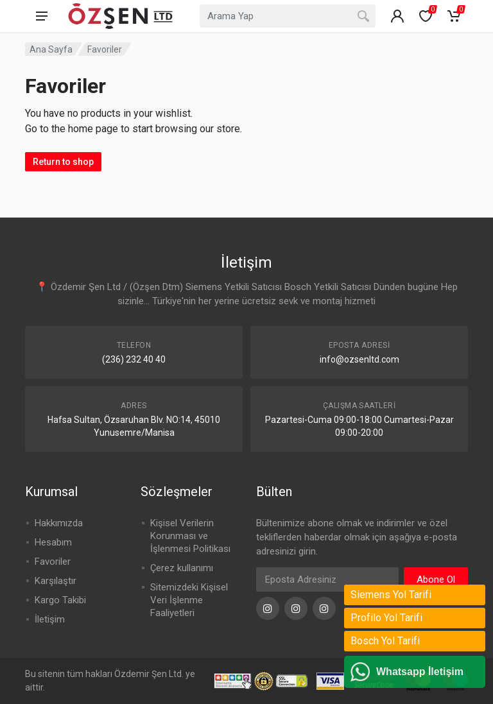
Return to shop (63, 162)
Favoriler (53, 561)
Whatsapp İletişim (419, 671)
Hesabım (53, 542)
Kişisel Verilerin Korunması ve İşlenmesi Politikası (190, 535)
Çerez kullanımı (181, 568)
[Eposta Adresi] (327, 579)
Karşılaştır (55, 581)
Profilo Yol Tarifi (386, 618)
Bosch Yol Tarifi (385, 641)
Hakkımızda (59, 523)
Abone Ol (436, 579)
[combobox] (288, 16)
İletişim (50, 619)
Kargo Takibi (60, 600)
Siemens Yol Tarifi (390, 594)
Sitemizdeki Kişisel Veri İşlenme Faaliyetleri (189, 600)
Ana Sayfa (51, 49)
